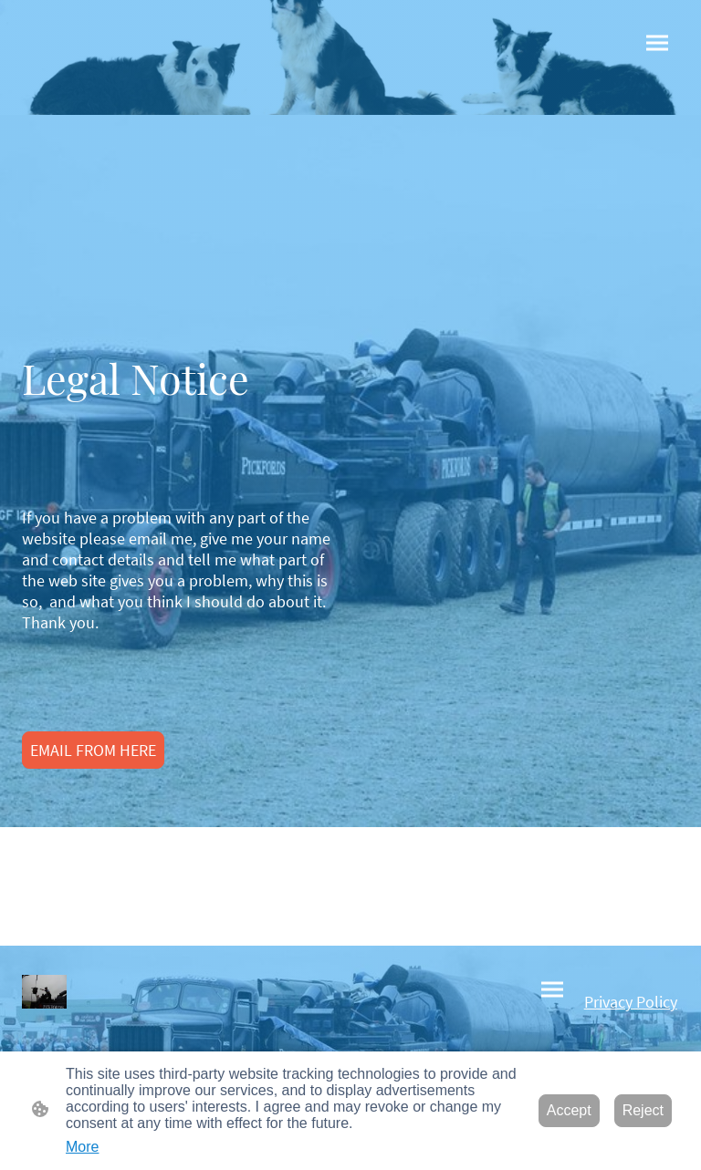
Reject (643, 1110)
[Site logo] (44, 992)
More (82, 1146)
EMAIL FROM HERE (93, 750)
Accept (569, 1110)
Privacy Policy (630, 1001)
